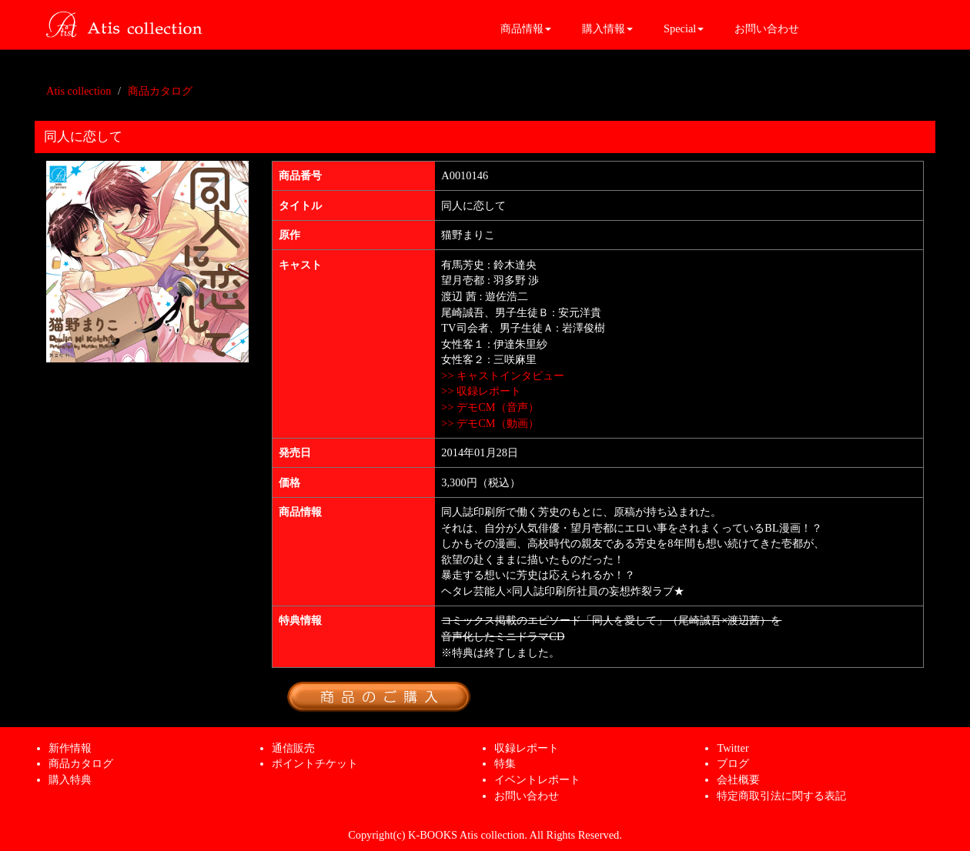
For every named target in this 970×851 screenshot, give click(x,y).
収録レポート (526, 748)
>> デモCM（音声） (489, 407)
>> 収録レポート (481, 391)
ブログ (733, 763)
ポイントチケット (315, 763)
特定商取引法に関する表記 (781, 795)
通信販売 (293, 748)
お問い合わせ (766, 28)
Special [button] (684, 28)
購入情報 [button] (607, 28)
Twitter (732, 748)
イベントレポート (537, 779)
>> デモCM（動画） (489, 423)
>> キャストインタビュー (502, 375)
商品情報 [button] (525, 28)
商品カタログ (160, 91)
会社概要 (738, 779)
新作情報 (70, 748)
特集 (505, 763)
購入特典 (70, 779)
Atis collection (78, 91)
